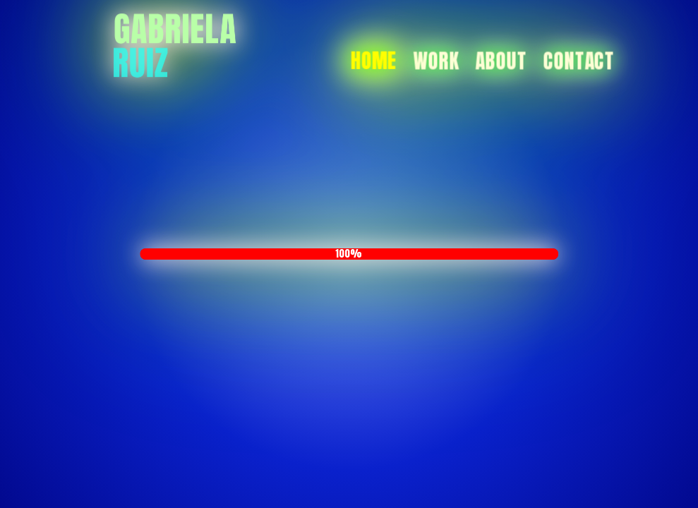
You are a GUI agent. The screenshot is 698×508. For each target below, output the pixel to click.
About (501, 60)
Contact (579, 60)
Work (436, 60)
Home (374, 60)
